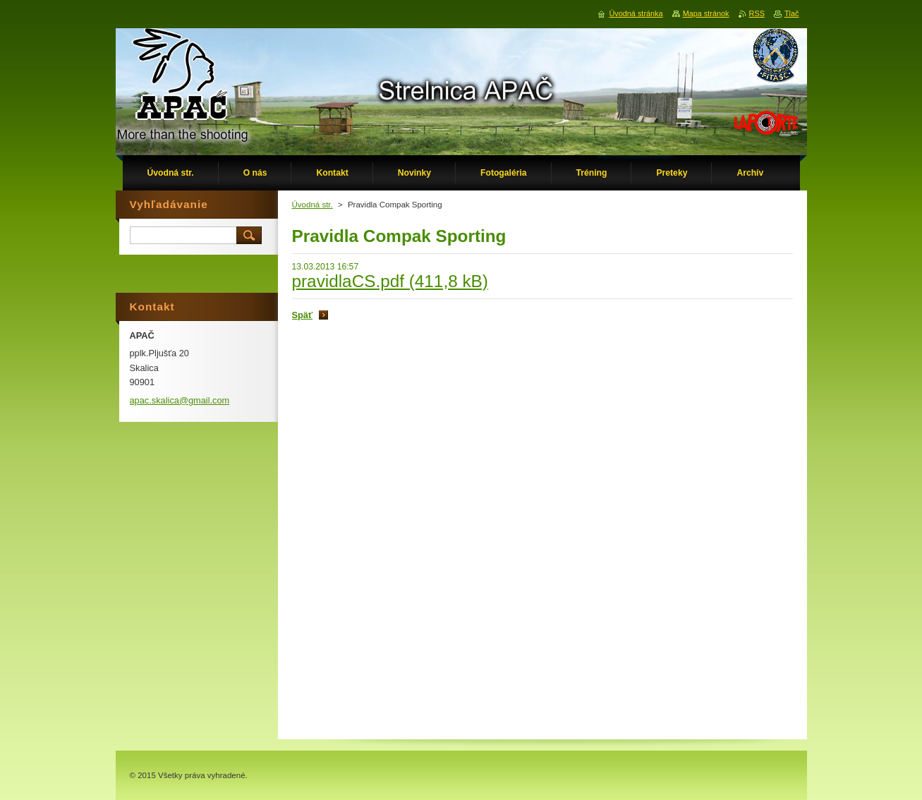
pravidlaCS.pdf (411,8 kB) (390, 281)
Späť (302, 315)
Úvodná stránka (635, 13)
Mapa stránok (706, 13)
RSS (757, 13)
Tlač (791, 13)
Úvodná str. (312, 204)
